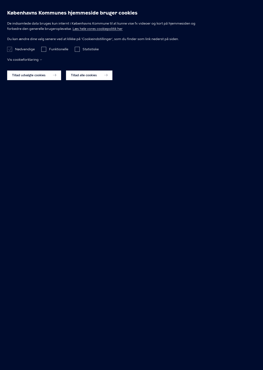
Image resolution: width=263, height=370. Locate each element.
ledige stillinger (128, 116)
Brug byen (166, 18)
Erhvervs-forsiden (126, 97)
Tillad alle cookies (89, 359)
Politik (191, 18)
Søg (250, 18)
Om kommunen (221, 18)
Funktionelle (58, 333)
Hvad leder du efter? (77, 154)
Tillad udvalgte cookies (34, 359)
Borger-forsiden (91, 97)
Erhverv (140, 18)
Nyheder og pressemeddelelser (48, 42)
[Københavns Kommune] (22, 27)
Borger (117, 18)
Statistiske (91, 333)
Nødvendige (25, 333)
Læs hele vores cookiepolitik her (130, 307)
